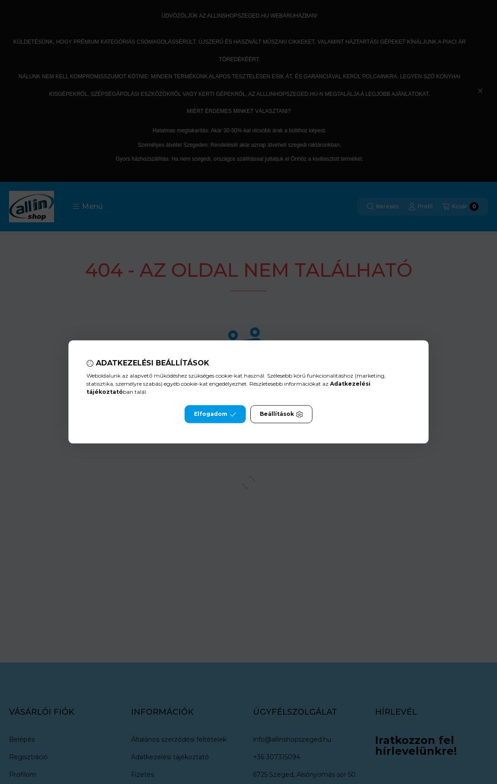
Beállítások (281, 414)
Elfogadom (215, 414)
